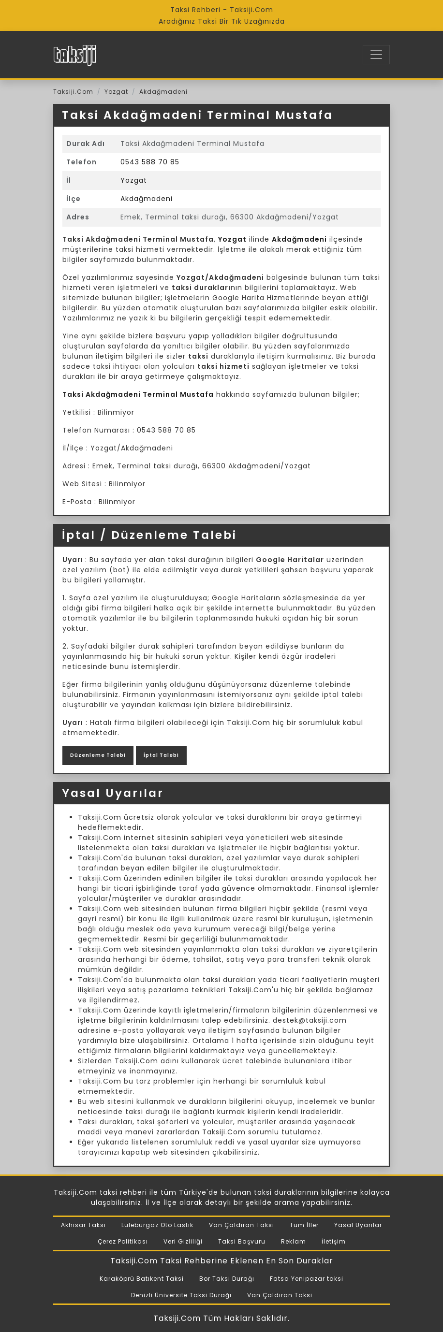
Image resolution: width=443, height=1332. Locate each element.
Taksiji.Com (73, 91)
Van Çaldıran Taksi (241, 1225)
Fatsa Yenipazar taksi (306, 1278)
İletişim (334, 1241)
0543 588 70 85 (149, 162)
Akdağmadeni (163, 91)
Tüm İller (304, 1225)
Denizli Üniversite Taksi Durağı (181, 1295)
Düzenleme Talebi (98, 755)
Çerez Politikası (123, 1241)
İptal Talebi (161, 755)
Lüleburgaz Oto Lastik (157, 1225)
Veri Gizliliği (183, 1241)
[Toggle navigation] (376, 54)
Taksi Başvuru (242, 1241)
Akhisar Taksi (83, 1225)
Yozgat (116, 91)
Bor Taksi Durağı (226, 1278)
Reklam (293, 1241)
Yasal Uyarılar (358, 1225)
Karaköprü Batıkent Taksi (142, 1278)
